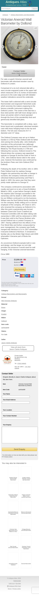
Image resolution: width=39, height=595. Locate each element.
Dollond (4, 321)
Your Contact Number (10, 416)
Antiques (16, 2)
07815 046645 (21, 363)
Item (4, 384)
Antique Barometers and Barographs (14, 294)
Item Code (6, 389)
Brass (3, 307)
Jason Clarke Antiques (9, 343)
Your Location (7, 410)
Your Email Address (9, 400)
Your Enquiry (7, 425)
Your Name (6, 394)
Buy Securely (19, 269)
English (3, 314)
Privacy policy (8, 460)
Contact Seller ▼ (19, 73)
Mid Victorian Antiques (9, 301)
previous (2, 46)
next (36, 46)
